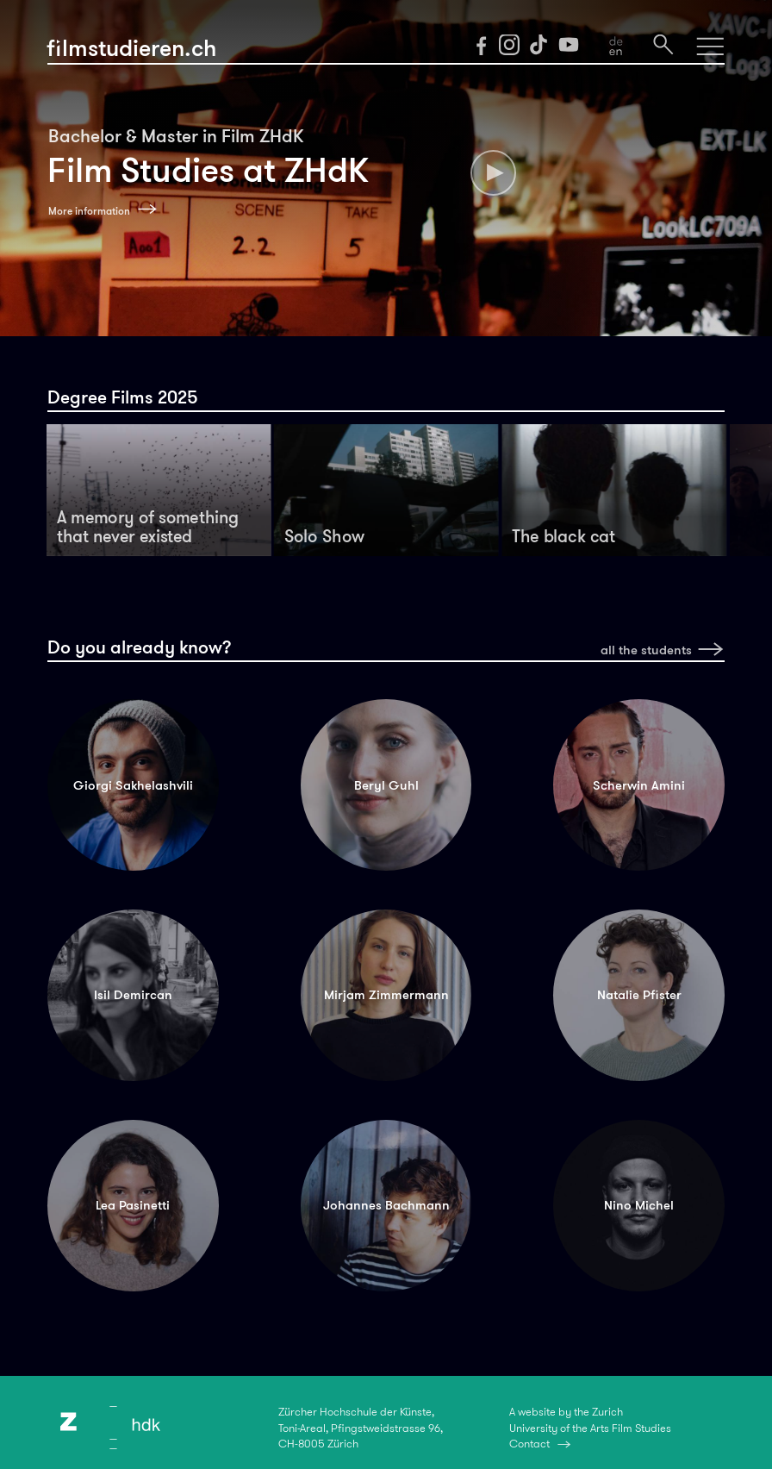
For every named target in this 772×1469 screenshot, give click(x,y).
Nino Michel (639, 1205)
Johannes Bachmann (386, 1205)
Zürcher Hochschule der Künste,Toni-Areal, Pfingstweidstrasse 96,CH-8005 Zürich (360, 1428)
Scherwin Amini (639, 785)
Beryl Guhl (386, 785)
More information (89, 211)
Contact (529, 1443)
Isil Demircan (133, 994)
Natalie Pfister (639, 994)
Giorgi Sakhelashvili (133, 785)
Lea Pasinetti (133, 1205)
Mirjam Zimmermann (386, 994)
